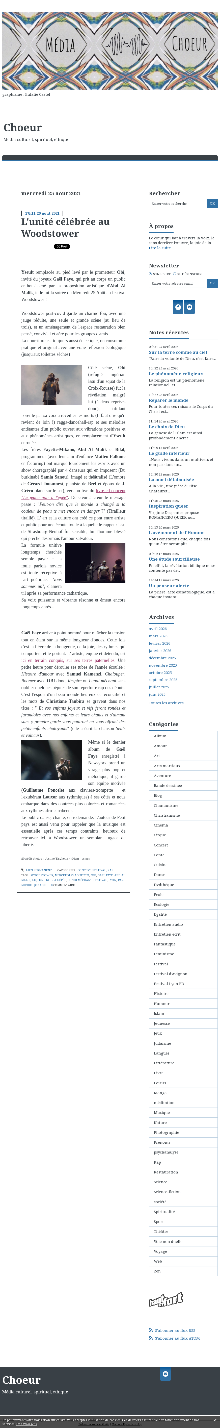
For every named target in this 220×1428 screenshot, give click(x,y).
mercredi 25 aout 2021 (72, 875)
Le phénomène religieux (176, 374)
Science (160, 1181)
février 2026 (159, 643)
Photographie (166, 1132)
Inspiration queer (168, 506)
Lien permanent (36, 870)
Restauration (166, 1171)
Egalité (160, 914)
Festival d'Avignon (170, 973)
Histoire (161, 993)
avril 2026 (158, 628)
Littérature (164, 1062)
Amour (160, 745)
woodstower (42, 875)
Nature (160, 1122)
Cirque (160, 834)
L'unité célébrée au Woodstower (65, 227)
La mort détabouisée (171, 479)
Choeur (23, 127)
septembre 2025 (163, 679)
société (160, 1201)
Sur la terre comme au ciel (178, 352)
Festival (99, 870)
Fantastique (165, 943)
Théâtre (161, 1231)
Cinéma (161, 825)
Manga (160, 1092)
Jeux (158, 1033)
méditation (164, 1102)
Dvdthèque (164, 884)
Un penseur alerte (169, 585)
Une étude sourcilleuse (174, 559)
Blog (158, 795)
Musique (162, 1112)
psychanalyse (166, 1152)
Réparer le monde (168, 400)
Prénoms (162, 1142)
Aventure (162, 775)
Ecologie (161, 904)
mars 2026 (158, 636)
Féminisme (164, 953)
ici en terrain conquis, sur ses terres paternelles (67, 660)
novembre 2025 (163, 665)
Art (157, 755)
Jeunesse (162, 1023)
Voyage (160, 1251)
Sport (159, 1221)
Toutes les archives (166, 702)
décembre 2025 (162, 658)
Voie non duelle (168, 1241)
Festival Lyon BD (169, 983)
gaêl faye (105, 875)
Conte (159, 854)
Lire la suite (160, 247)
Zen (157, 1270)
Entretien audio (168, 924)
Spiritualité (164, 1211)
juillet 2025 (159, 687)
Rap (110, 870)
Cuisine (161, 864)
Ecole (158, 894)
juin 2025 (157, 694)
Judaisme (162, 1043)
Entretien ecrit (167, 934)
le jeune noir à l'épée (49, 880)
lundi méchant (80, 880)
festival (100, 880)
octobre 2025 (160, 672)
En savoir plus (26, 1424)
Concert (84, 870)
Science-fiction (167, 1191)
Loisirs (160, 1082)
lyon (112, 880)
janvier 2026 (160, 650)
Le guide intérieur (169, 453)
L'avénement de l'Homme (177, 532)
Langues (162, 1053)
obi (93, 875)
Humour (162, 1003)
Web (158, 1261)
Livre (158, 1072)
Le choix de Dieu (167, 427)
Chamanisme (166, 805)
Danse (159, 874)
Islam (159, 1013)
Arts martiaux (167, 765)
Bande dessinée (168, 785)
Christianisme (167, 815)
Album (160, 735)
